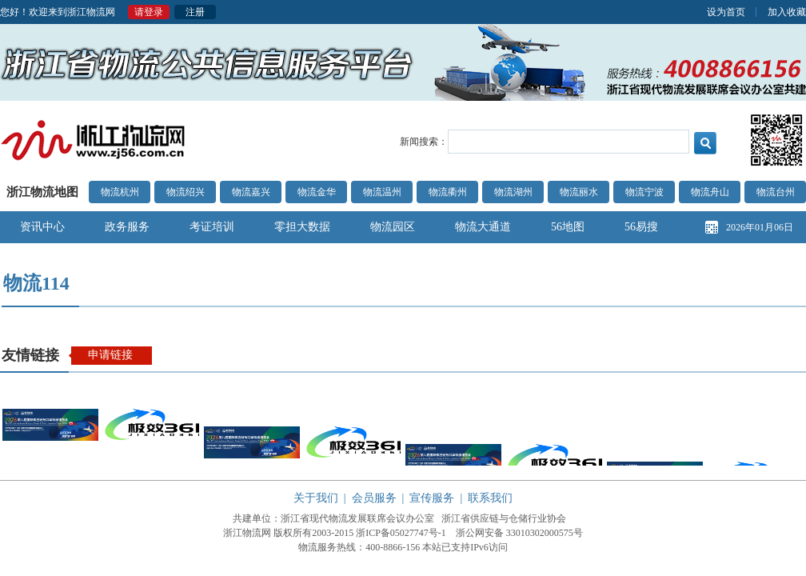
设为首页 (726, 12)
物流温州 (382, 192)
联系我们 (490, 498)
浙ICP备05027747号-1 (401, 532)
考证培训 (212, 227)
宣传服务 (431, 498)
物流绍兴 (185, 192)
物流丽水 (579, 192)
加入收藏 (787, 12)
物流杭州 (120, 192)
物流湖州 (513, 192)
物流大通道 (483, 227)
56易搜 (641, 227)
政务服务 (127, 227)
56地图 (568, 227)
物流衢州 (448, 192)
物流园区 (392, 227)
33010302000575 (539, 532)
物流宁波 (644, 192)
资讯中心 (42, 227)
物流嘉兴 (251, 192)
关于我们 (315, 498)
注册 (195, 12)
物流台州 (775, 192)
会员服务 (374, 498)
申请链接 (110, 355)
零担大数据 (302, 227)
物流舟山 (710, 192)
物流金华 (316, 192)
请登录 (148, 12)
